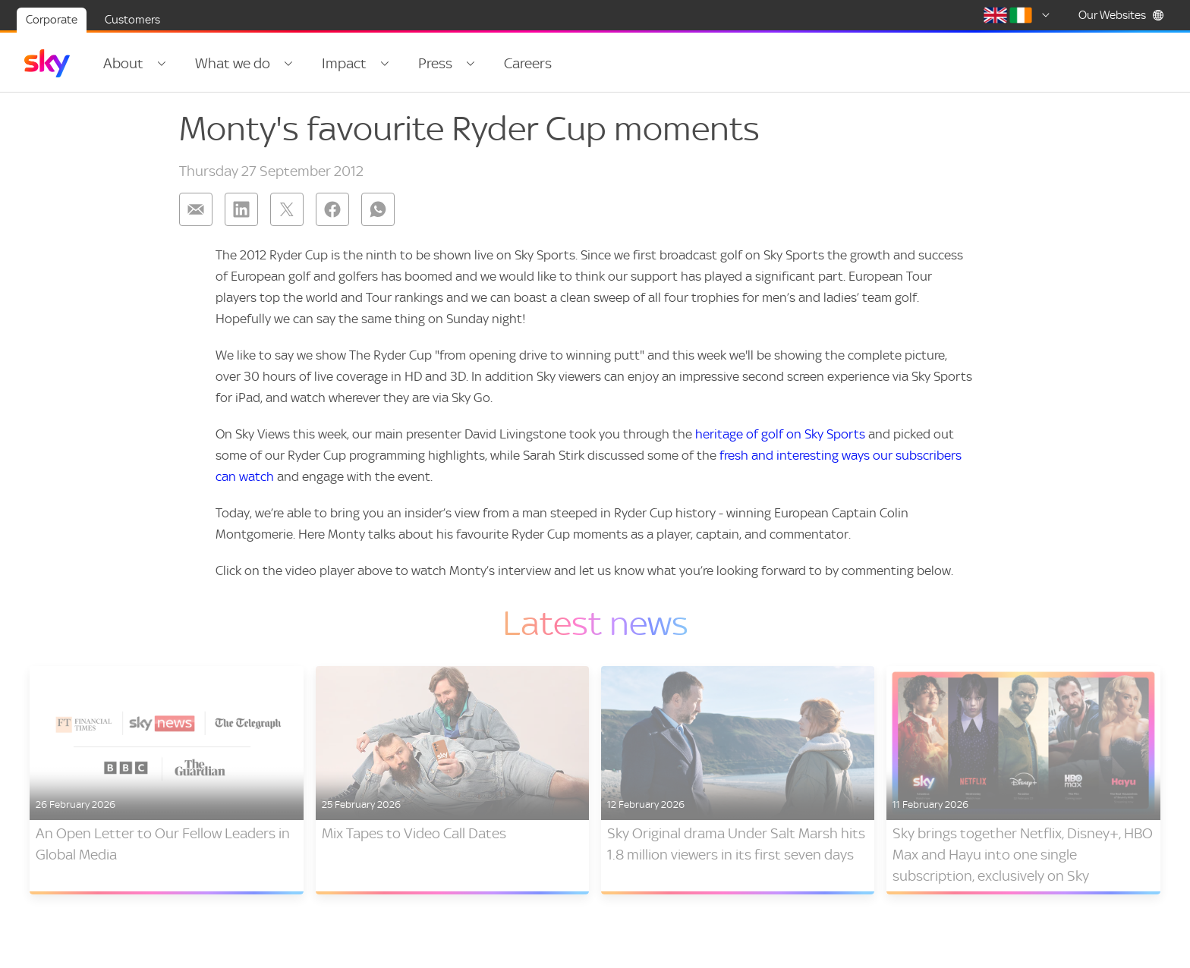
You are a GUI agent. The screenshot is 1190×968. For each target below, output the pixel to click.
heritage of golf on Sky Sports (780, 434)
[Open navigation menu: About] (162, 64)
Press (435, 63)
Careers (528, 63)
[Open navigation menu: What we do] (288, 64)
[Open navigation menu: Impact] (385, 64)
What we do (232, 63)
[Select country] (1019, 15)
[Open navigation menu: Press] (470, 64)
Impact (344, 63)
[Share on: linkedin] (241, 209)
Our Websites (1121, 15)
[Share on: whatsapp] (378, 209)
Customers (132, 20)
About (123, 63)
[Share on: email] (195, 209)
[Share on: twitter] (287, 209)
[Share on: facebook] (332, 209)
